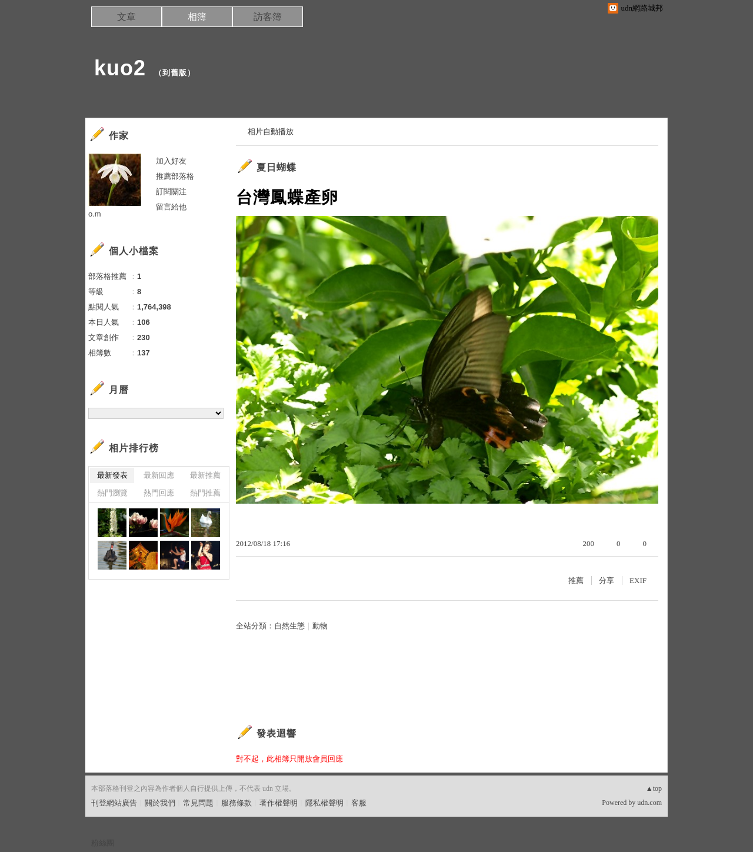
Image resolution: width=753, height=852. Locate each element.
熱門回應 (159, 492)
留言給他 (171, 206)
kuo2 (120, 68)
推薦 (576, 580)
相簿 (197, 17)
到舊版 (174, 72)
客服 (358, 802)
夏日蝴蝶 (276, 167)
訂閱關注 (171, 191)
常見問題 (198, 802)
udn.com (649, 802)
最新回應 (159, 475)
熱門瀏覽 (112, 492)
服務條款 (236, 802)
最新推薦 (205, 475)
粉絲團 (102, 842)
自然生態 (289, 625)
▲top (654, 788)
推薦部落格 (175, 176)
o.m (94, 213)
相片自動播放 (271, 131)
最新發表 (112, 475)
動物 (320, 625)
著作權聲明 (278, 802)
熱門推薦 (205, 492)
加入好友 (171, 161)
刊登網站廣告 (114, 802)
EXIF (638, 580)
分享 (606, 580)
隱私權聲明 (324, 802)
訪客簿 (268, 17)
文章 (126, 17)
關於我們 (160, 802)
